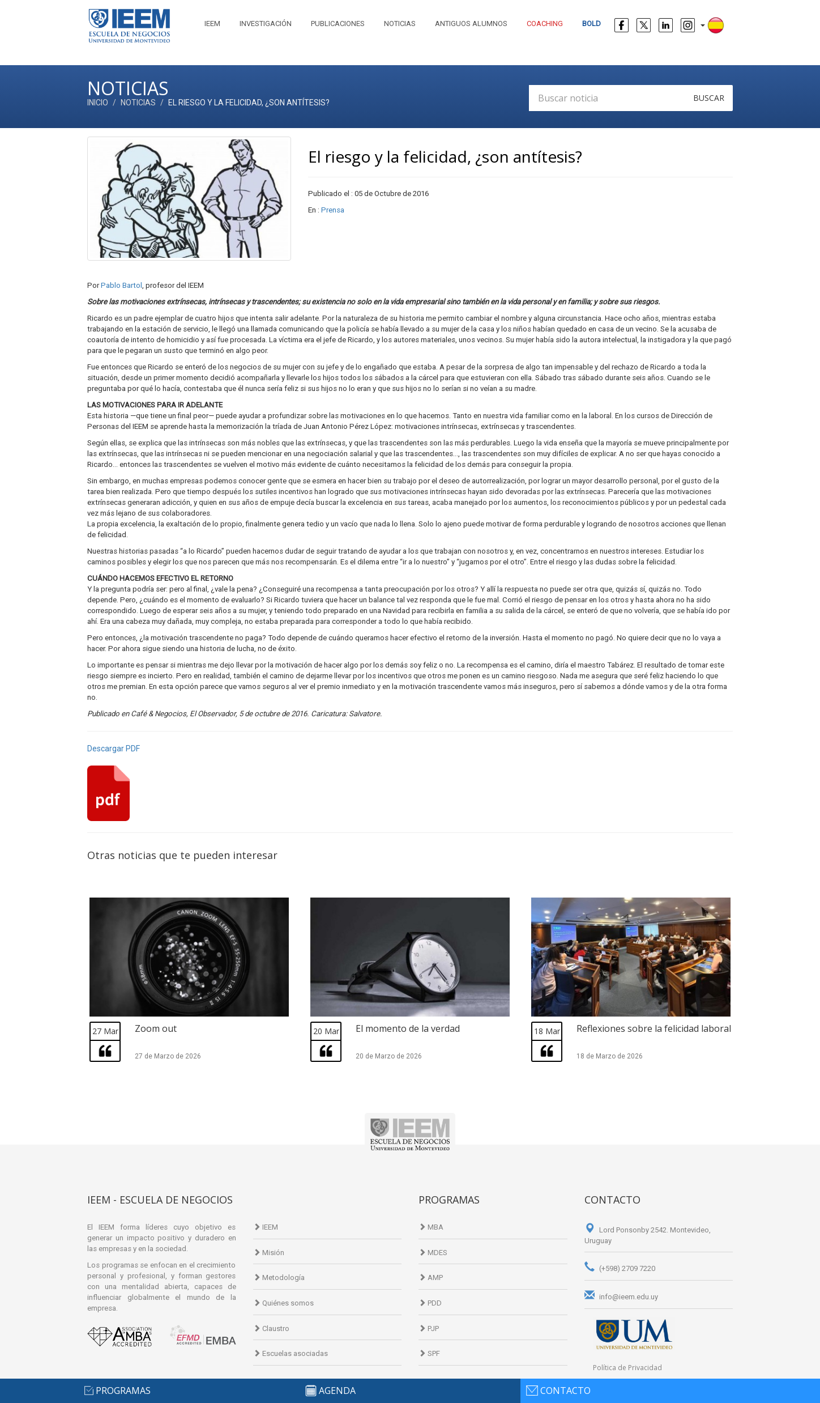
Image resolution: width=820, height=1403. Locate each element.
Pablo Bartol (121, 285)
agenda (337, 1390)
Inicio (97, 102)
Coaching (545, 23)
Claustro (271, 1328)
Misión (268, 1252)
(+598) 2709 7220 (619, 1268)
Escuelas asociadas (290, 1353)
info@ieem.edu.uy (621, 1297)
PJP (428, 1328)
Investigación (266, 23)
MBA (430, 1227)
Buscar (708, 97)
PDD (430, 1303)
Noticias (400, 23)
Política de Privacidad (627, 1367)
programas (123, 1390)
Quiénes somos (283, 1303)
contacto (565, 1390)
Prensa (332, 210)
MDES (432, 1252)
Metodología (279, 1277)
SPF (429, 1353)
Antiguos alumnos (471, 23)
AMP (430, 1277)
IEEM (212, 23)
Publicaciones (338, 23)
